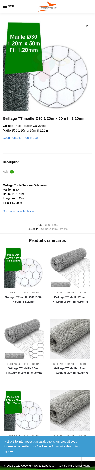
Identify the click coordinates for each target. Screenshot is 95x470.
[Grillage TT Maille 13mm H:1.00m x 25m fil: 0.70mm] (70, 339)
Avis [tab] (8, 172)
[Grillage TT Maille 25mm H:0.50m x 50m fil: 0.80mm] (70, 267)
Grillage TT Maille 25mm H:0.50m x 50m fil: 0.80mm (70, 299)
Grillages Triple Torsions (54, 229)
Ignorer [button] (9, 451)
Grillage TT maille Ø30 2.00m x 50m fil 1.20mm (24, 299)
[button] (87, 26)
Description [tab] (11, 162)
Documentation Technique (20, 137)
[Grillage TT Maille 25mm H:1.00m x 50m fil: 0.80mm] (24, 339)
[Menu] (8, 6)
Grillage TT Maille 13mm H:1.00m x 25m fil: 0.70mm (70, 370)
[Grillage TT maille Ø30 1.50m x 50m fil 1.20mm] (24, 410)
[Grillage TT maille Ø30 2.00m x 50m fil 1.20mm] (24, 267)
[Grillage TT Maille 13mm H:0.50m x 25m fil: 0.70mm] (70, 410)
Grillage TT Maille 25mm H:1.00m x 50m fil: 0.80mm (24, 370)
